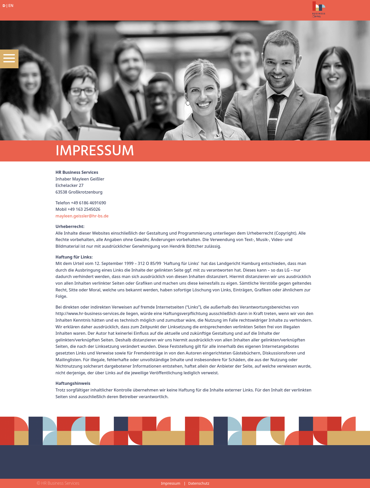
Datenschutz (198, 483)
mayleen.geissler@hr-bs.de (82, 216)
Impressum (170, 483)
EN (10, 6)
